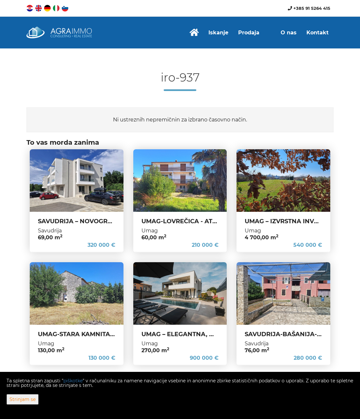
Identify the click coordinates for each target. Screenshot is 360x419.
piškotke (73, 381)
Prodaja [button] (248, 32)
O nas (289, 32)
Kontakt (317, 32)
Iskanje (218, 32)
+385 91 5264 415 (309, 8)
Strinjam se (22, 399)
